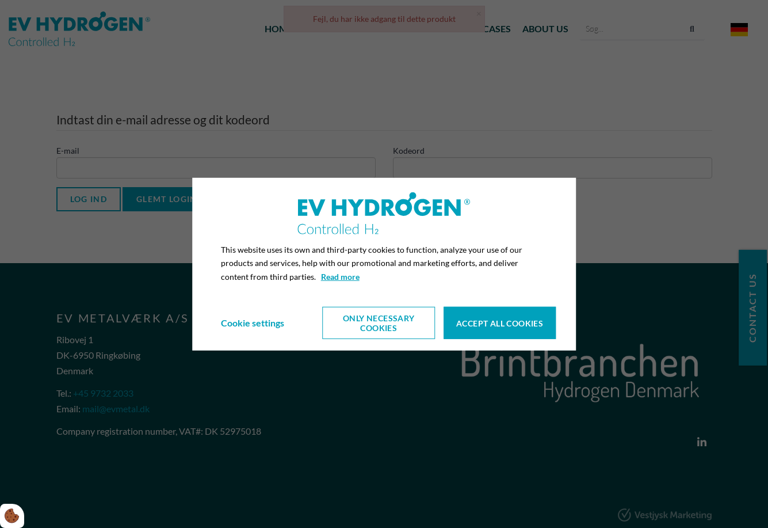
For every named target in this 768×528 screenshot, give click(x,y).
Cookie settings (252, 322)
